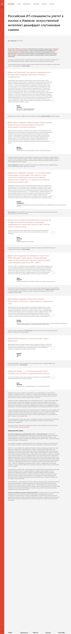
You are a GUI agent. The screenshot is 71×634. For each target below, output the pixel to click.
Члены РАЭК (61, 632)
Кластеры (48, 632)
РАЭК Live (35, 632)
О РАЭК (10, 632)
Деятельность (24, 632)
